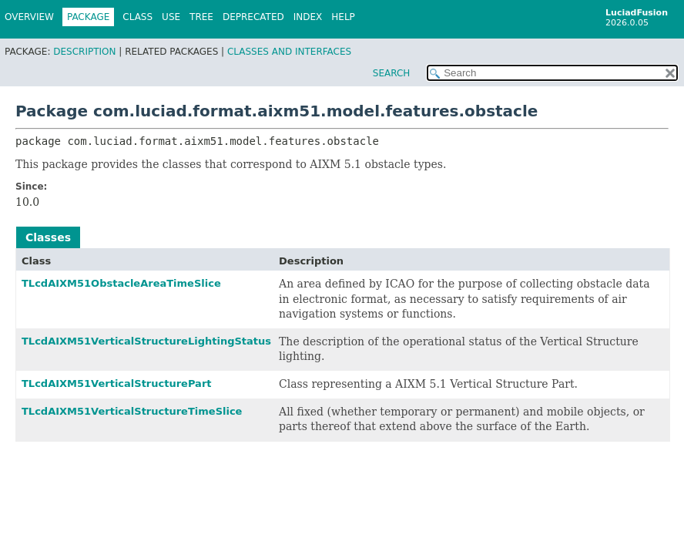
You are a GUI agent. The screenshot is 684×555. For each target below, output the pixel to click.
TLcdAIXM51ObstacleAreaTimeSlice (121, 283)
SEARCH (392, 73)
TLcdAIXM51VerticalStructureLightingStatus (146, 341)
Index (308, 17)
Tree (201, 17)
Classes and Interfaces (289, 51)
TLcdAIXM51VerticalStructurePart (117, 383)
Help (343, 17)
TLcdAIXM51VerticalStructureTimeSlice (132, 411)
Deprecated (253, 17)
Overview (29, 17)
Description (84, 51)
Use (171, 17)
